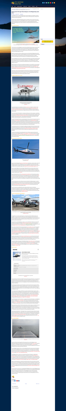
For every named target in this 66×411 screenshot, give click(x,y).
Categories (33, 6)
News (15, 6)
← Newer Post (14, 383)
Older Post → (38, 383)
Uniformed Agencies (19, 6)
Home (12, 6)
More (36, 6)
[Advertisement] (47, 24)
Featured (29, 6)
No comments (21, 14)
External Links (25, 6)
